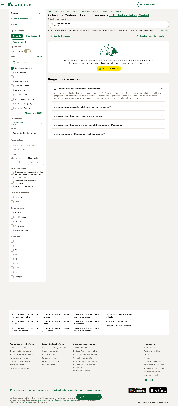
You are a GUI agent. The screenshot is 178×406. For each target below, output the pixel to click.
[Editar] (41, 123)
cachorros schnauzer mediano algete (55, 322)
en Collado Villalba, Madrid (129, 15)
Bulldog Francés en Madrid (85, 351)
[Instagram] (151, 379)
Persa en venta (48, 365)
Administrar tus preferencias (20, 402)
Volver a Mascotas (19, 19)
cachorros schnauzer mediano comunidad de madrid (24, 315)
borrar (39, 56)
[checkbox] (12, 68)
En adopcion (31, 36)
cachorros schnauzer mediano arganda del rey (119, 315)
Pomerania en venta (19, 358)
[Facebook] (146, 379)
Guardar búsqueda (60, 36)
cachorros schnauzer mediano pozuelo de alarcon (87, 315)
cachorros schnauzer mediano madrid (24, 322)
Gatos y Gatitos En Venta (53, 344)
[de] (20, 162)
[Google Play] (137, 390)
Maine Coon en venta (51, 361)
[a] (38, 162)
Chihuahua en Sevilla (82, 358)
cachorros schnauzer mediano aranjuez (55, 315)
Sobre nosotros (151, 347)
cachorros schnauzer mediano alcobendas (87, 322)
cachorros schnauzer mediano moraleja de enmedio (24, 329)
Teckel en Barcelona (82, 347)
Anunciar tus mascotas (154, 365)
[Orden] (151, 36)
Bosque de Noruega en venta (54, 347)
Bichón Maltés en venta (20, 351)
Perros (14, 25)
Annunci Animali (75, 390)
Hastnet (32, 390)
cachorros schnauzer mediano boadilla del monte (87, 329)
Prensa (147, 358)
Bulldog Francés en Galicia (85, 361)
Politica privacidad (152, 351)
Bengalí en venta (49, 358)
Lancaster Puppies (93, 390)
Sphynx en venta (49, 354)
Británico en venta (50, 351)
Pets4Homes (20, 390)
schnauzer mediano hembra (118, 326)
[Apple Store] (158, 390)
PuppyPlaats (43, 390)
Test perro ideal (151, 375)
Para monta (18, 42)
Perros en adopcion (81, 371)
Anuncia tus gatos (152, 372)
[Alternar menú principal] (2, 4)
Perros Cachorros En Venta (22, 344)
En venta (17, 36)
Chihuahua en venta (19, 347)
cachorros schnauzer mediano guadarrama (55, 329)
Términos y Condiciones (41, 400)
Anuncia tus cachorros (154, 368)
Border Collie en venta (20, 361)
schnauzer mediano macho (118, 321)
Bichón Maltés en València (85, 354)
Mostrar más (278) (33, 113)
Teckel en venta (17, 365)
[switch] (27, 51)
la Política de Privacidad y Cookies (64, 400)
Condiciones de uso (152, 361)
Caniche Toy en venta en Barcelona (84, 366)
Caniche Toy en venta (19, 368)
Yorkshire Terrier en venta (21, 354)
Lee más (164, 30)
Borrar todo (37, 13)
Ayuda (146, 354)
